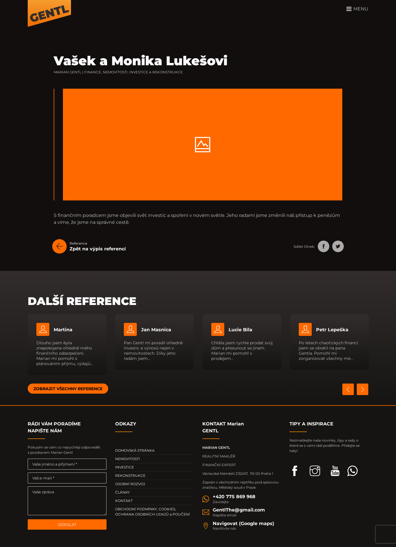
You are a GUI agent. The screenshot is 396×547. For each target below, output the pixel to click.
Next (362, 389)
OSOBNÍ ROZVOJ (130, 484)
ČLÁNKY (122, 492)
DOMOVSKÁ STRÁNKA (135, 450)
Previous (348, 389)
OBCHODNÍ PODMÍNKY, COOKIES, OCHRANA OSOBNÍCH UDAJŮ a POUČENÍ (152, 511)
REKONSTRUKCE (130, 475)
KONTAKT (124, 500)
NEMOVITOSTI (127, 459)
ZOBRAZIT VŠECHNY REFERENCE (67, 388)
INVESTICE (124, 467)
